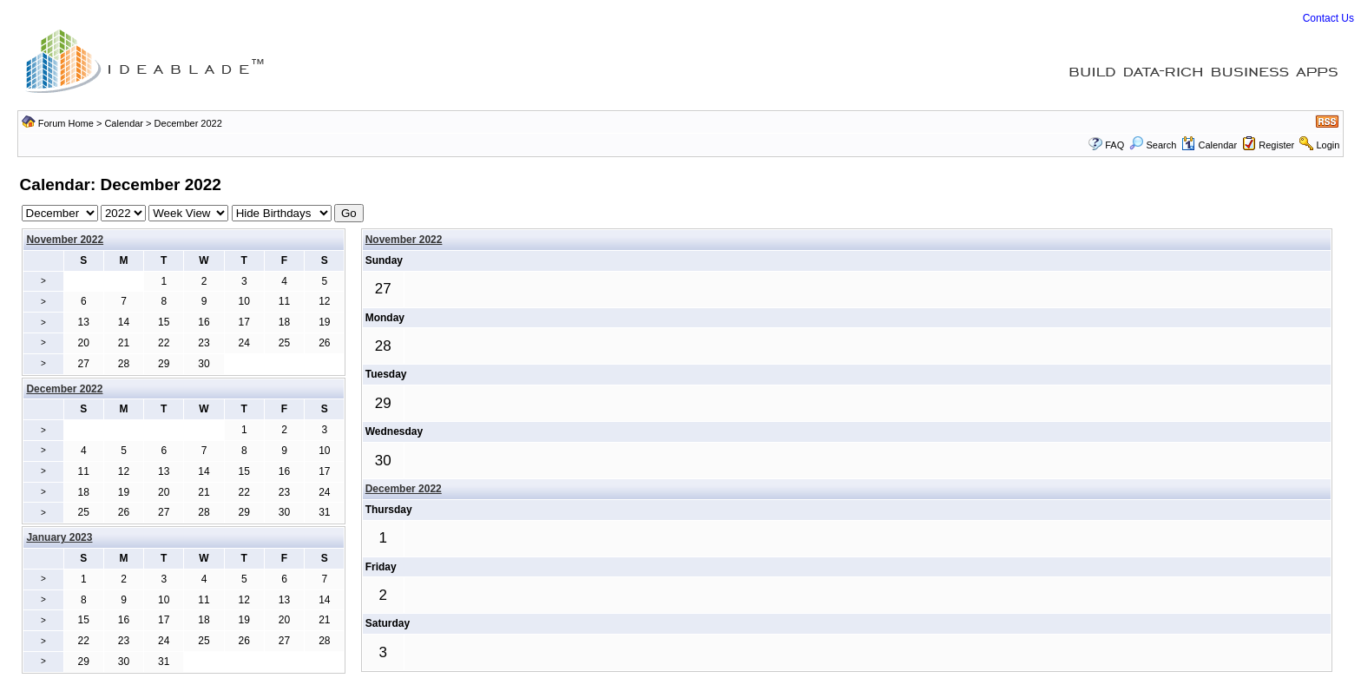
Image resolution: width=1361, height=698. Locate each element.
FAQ (1114, 145)
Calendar (123, 123)
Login (1327, 145)
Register (1276, 145)
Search (1152, 145)
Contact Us (1328, 18)
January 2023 (59, 537)
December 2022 (403, 489)
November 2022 (64, 240)
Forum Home (66, 123)
